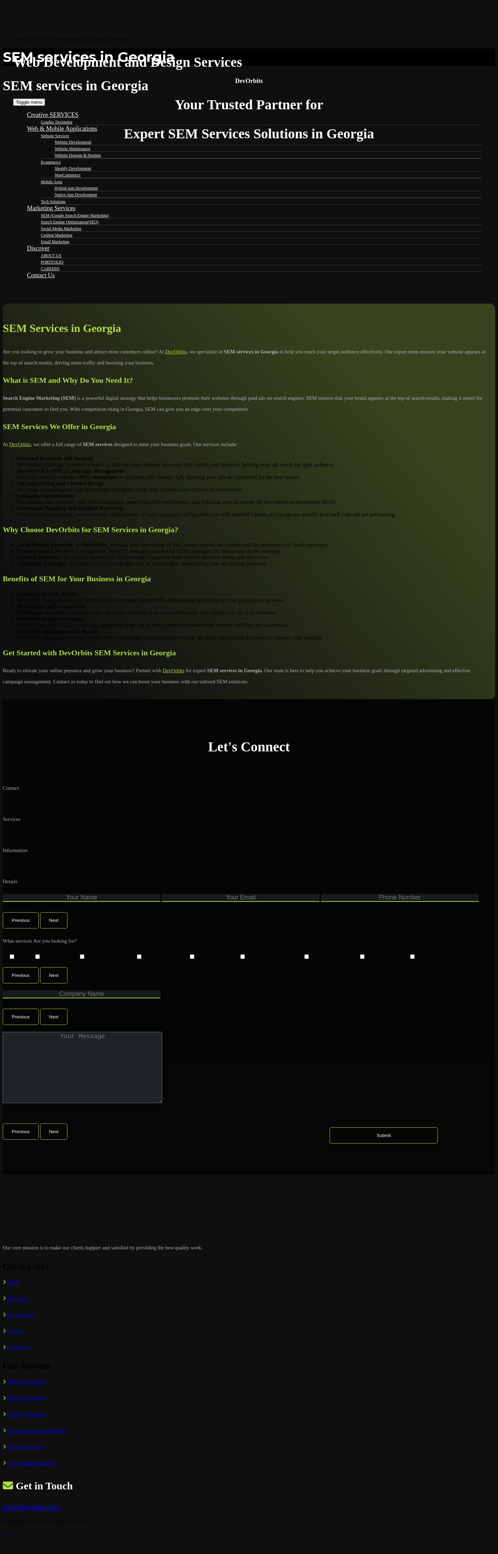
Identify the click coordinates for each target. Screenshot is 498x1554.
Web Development (26, 1395)
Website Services (55, 135)
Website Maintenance (72, 148)
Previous (21, 920)
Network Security (25, 1460)
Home (13, 1296)
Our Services (20, 1328)
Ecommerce (51, 162)
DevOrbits (176, 351)
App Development (26, 1412)
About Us (17, 1312)
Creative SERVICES (53, 114)
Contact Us (18, 1361)
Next (53, 920)
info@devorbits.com (31, 1521)
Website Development (73, 142)
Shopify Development (73, 168)
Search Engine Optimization (36, 1444)
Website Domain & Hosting (78, 155)
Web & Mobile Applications (62, 128)
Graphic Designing (56, 122)
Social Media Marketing (32, 1477)
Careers (15, 1345)
